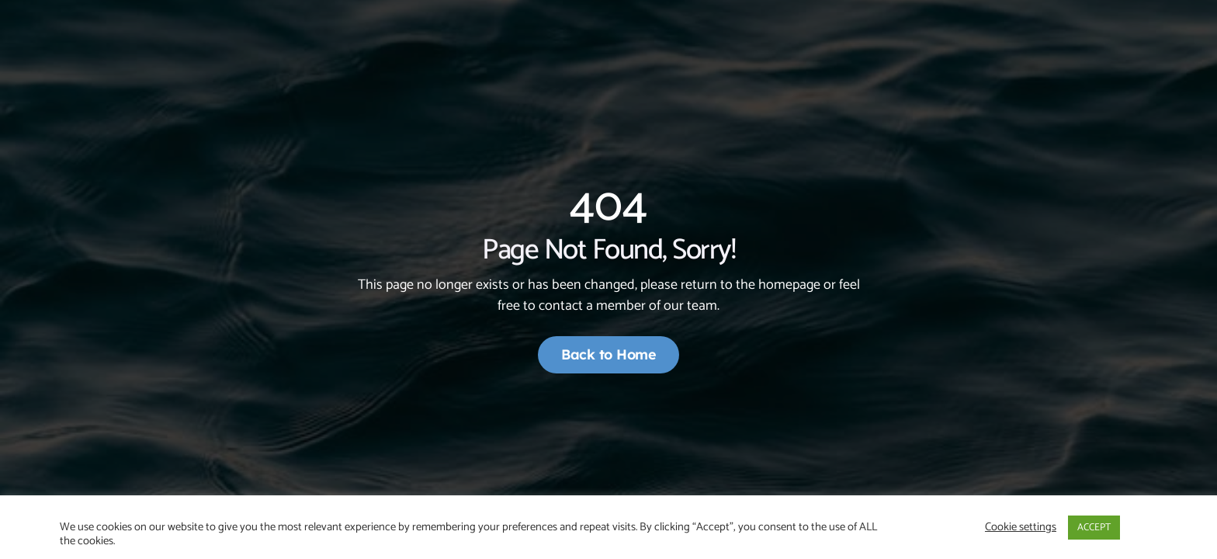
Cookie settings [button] (1020, 527)
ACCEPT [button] (1094, 527)
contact (561, 306)
